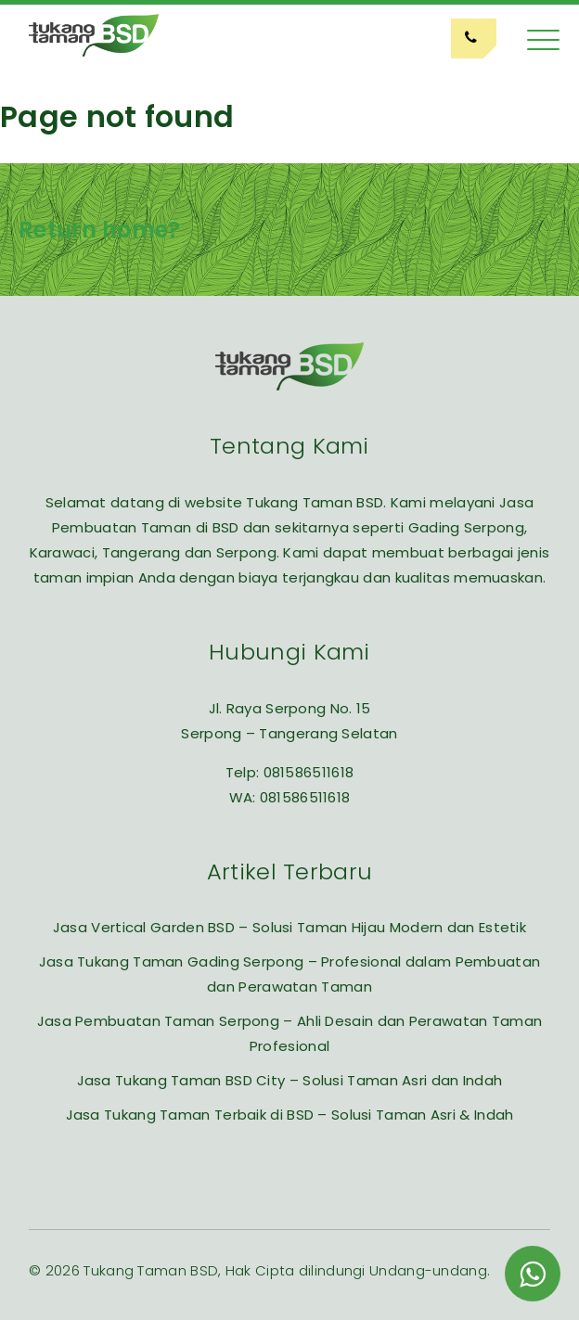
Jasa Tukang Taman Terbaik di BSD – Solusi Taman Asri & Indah (290, 1114)
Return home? (100, 229)
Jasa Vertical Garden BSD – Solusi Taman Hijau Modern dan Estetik (289, 927)
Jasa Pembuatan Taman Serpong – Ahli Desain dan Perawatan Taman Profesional (290, 1033)
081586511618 (309, 772)
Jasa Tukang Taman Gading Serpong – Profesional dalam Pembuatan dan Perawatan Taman (290, 974)
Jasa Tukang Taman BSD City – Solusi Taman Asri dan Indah (290, 1080)
